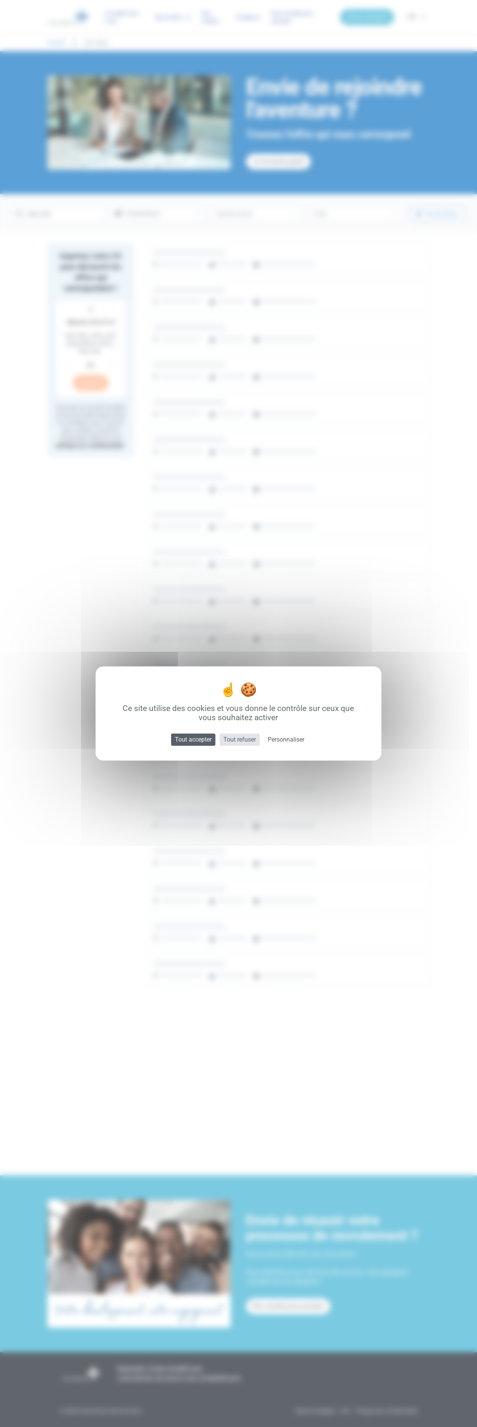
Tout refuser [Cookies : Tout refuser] (239, 739)
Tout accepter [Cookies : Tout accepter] (193, 739)
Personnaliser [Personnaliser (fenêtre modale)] (286, 739)
